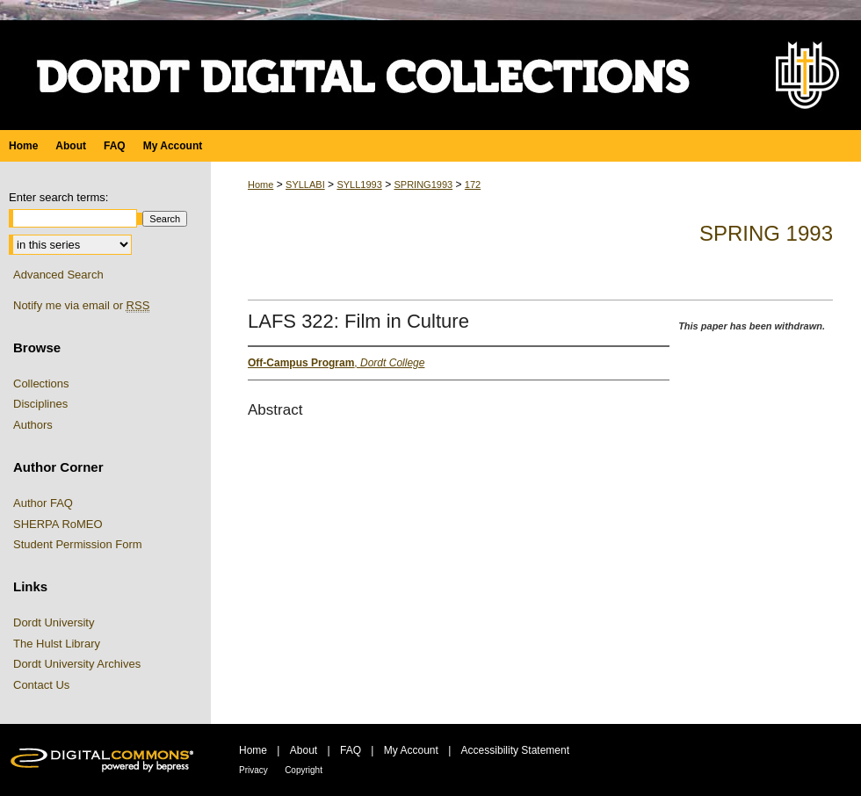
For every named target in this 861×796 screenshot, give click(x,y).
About (303, 750)
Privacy (253, 770)
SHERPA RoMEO (58, 524)
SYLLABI (305, 184)
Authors (33, 424)
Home (260, 184)
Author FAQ (43, 503)
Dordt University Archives (77, 663)
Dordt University (53, 622)
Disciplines (40, 403)
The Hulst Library (56, 643)
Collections (41, 383)
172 (473, 184)
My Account (411, 750)
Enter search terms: (58, 197)
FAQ (350, 750)
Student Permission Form (77, 544)
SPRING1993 (423, 184)
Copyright (303, 770)
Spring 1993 (766, 233)
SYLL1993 (358, 184)
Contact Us (41, 684)
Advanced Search (58, 274)
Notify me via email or (81, 306)
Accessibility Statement (515, 750)
